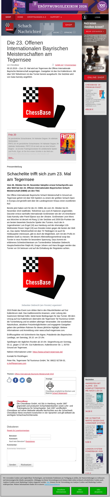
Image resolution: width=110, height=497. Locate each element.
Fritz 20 (12, 135)
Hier (48, 482)
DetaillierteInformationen (61, 491)
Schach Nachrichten (29, 28)
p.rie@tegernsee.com (16, 363)
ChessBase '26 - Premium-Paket (94, 86)
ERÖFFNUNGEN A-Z (37, 17)
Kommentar (12, 445)
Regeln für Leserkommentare (18, 431)
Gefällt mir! (59, 65)
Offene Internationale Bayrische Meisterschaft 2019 (34, 374)
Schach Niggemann (59, 393)
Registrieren (30, 441)
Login (97, 17)
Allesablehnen (80, 491)
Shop (8, 17)
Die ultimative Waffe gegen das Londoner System (95, 420)
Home (20, 17)
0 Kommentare (70, 65)
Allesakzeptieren (98, 491)
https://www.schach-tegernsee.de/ (48, 352)
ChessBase (22, 401)
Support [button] (56, 17)
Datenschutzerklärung (52, 484)
